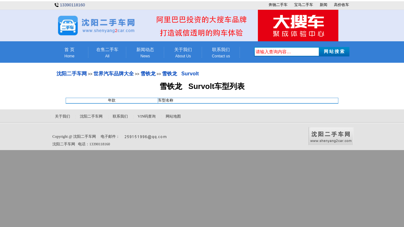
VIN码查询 (147, 116)
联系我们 (221, 52)
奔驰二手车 (278, 5)
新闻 (323, 5)
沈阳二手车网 (71, 73)
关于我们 (183, 52)
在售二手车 (107, 52)
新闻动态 (145, 52)
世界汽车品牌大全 (113, 73)
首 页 (69, 52)
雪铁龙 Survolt (180, 73)
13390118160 (72, 5)
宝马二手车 (303, 5)
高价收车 (341, 5)
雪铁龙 (148, 73)
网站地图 (173, 116)
